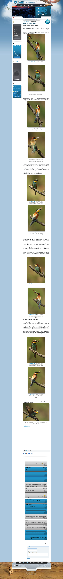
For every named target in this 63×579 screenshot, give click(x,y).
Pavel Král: (27, 525)
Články (21, 5)
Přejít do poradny (17, 96)
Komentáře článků (16, 35)
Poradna (32, 5)
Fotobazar (16, 64)
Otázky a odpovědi (16, 91)
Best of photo (40, 14)
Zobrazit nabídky (17, 79)
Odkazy (35, 5)
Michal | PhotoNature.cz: (28, 467)
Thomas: (27, 520)
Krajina (15, 31)
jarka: (26, 488)
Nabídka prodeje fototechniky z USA (17, 86)
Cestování (15, 27)
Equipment (38, 562)
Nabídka (24, 5)
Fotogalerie (40, 11)
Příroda (15, 25)
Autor (38, 5)
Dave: (26, 493)
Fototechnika (15, 29)
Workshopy (28, 5)
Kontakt (41, 5)
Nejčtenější (15, 33)
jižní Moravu (33, 27)
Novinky (16, 43)
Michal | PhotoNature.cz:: (29, 499)
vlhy (32, 165)
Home (18, 5)
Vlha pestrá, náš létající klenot (26, 426)
